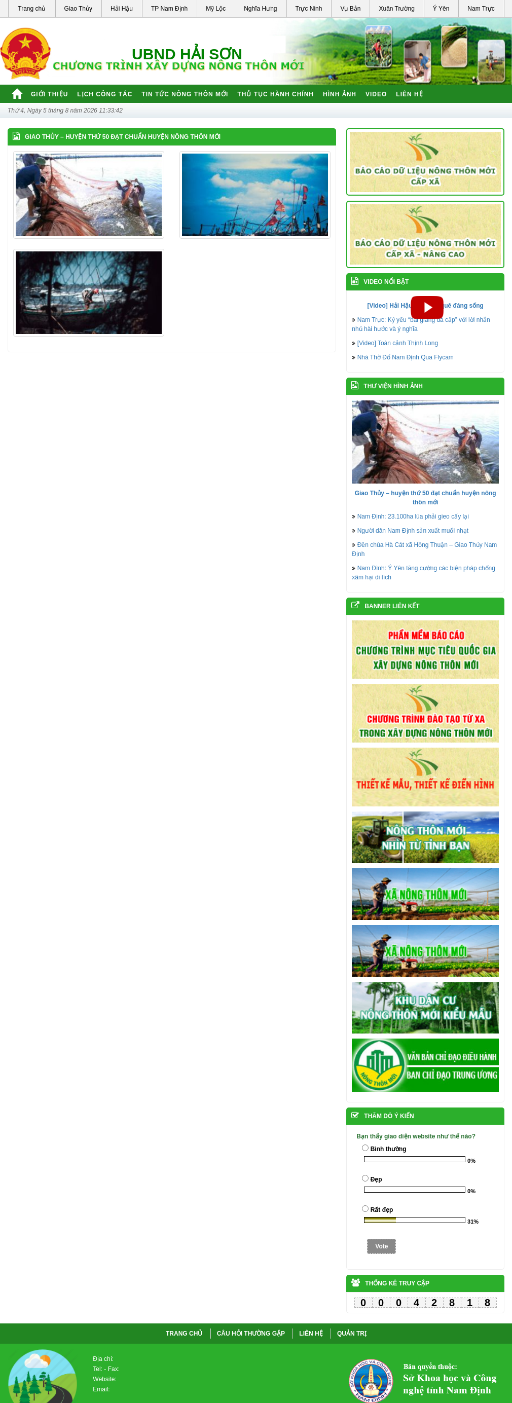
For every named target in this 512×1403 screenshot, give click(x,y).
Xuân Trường (396, 8)
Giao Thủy (78, 8)
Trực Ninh (309, 8)
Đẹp (376, 1179)
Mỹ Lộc (216, 8)
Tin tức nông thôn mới (184, 94)
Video (376, 94)
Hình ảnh (339, 94)
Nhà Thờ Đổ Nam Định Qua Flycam (405, 357)
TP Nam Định (169, 8)
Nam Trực (480, 8)
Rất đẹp (382, 1209)
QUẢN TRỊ (352, 1333)
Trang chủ (31, 8)
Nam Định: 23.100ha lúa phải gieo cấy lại (413, 516)
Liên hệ (409, 94)
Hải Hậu (122, 8)
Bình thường (389, 1149)
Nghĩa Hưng (260, 8)
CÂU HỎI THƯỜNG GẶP (251, 1333)
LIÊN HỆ (310, 1333)
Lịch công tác (104, 94)
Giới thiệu (49, 94)
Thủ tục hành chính (275, 94)
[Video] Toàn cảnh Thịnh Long (397, 343)
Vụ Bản (350, 8)
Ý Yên (441, 8)
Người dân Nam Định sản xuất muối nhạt (412, 530)
